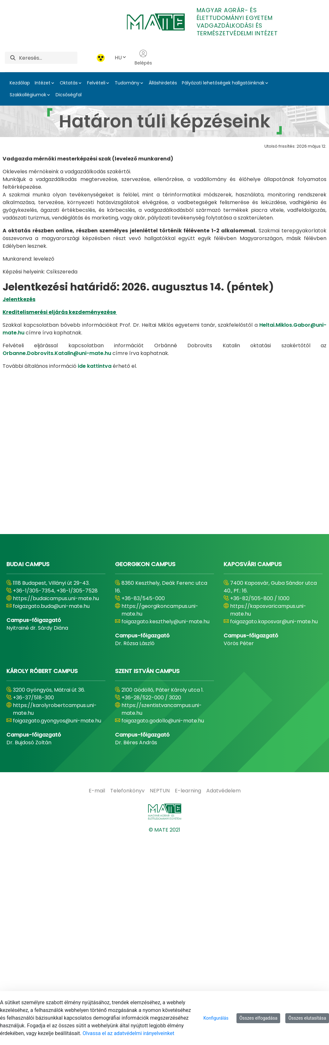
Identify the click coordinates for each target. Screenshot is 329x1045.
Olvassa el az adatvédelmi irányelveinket (128, 1033)
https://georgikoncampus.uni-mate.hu (159, 817)
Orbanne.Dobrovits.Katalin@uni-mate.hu (57, 353)
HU (121, 57)
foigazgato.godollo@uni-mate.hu (162, 928)
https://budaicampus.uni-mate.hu (56, 806)
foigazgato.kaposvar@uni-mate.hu (274, 829)
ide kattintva (94, 366)
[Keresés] (48, 58)
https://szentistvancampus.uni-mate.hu (161, 917)
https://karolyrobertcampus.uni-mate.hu (55, 917)
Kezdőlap (20, 83)
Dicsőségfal (69, 94)
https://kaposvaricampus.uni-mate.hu (268, 817)
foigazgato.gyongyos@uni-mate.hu (57, 928)
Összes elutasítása (307, 1018)
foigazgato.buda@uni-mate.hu (51, 814)
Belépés (143, 57)
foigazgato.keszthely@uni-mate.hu (165, 829)
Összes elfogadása (258, 1018)
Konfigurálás (215, 1018)
